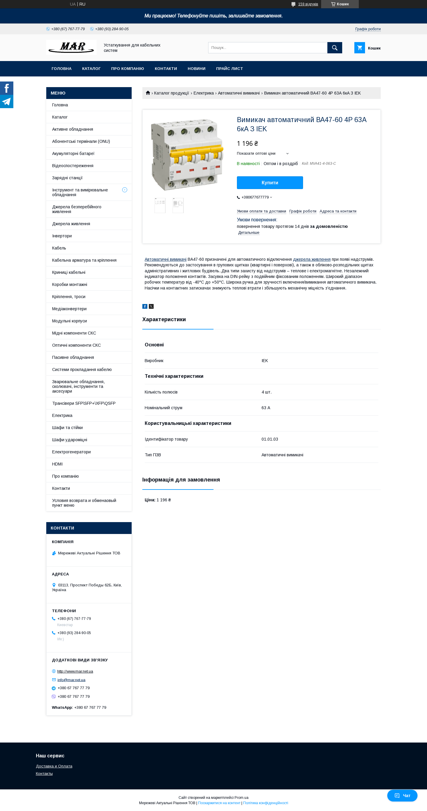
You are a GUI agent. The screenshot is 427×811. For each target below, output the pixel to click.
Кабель (59, 248)
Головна (61, 68)
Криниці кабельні (68, 272)
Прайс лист (229, 68)
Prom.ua (241, 798)
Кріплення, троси (68, 296)
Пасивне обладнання (73, 357)
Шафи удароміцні (69, 439)
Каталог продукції (171, 93)
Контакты (44, 773)
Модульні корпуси (69, 321)
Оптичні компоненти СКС (76, 345)
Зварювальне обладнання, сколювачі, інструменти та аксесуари (78, 386)
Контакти (166, 68)
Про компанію (127, 68)
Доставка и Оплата (54, 766)
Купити (270, 182)
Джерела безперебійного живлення (76, 209)
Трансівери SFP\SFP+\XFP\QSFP (84, 403)
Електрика (204, 93)
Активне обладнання (72, 129)
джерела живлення (312, 259)
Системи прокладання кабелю (82, 369)
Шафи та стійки (67, 427)
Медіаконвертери (69, 308)
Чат (402, 795)
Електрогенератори (71, 452)
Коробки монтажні (69, 284)
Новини (196, 68)
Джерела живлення (71, 223)
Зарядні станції (67, 177)
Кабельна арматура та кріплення (84, 260)
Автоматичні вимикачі (239, 93)
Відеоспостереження (72, 165)
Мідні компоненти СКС (74, 333)
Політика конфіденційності (265, 803)
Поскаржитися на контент (219, 803)
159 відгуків (308, 4)
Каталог (91, 68)
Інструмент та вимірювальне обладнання (80, 192)
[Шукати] (334, 47)
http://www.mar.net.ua (75, 671)
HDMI (57, 464)
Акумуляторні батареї (73, 153)
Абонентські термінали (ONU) (81, 141)
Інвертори (62, 235)
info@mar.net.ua (71, 679)
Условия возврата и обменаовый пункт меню (84, 503)
